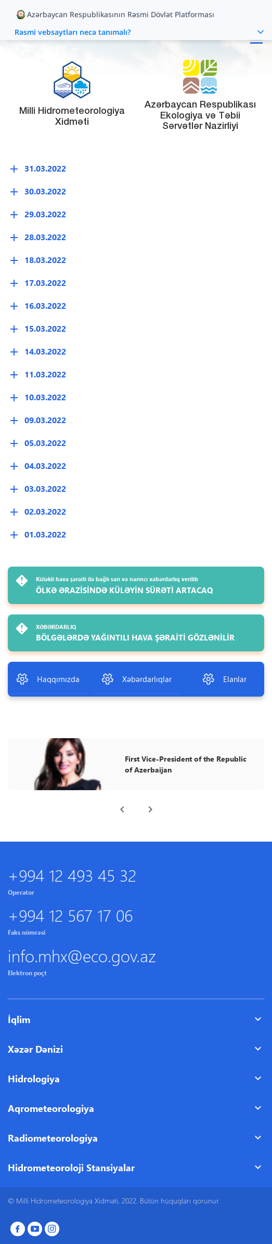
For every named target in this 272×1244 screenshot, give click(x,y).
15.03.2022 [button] (45, 328)
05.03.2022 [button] (45, 442)
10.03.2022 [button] (45, 396)
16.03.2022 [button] (45, 305)
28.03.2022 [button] (45, 236)
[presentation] (122, 809)
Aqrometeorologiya (51, 1108)
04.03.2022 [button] (45, 465)
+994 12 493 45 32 (72, 874)
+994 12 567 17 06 (70, 914)
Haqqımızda (48, 679)
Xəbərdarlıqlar (136, 679)
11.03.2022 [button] (45, 374)
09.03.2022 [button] (45, 419)
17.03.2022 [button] (45, 282)
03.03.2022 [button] (45, 488)
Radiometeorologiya (53, 1137)
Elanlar (224, 679)
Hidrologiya (34, 1078)
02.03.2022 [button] (45, 511)
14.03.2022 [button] (45, 351)
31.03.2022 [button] (45, 168)
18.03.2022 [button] (45, 259)
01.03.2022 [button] (45, 534)
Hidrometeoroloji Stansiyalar (71, 1167)
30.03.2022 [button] (45, 191)
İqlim (19, 1019)
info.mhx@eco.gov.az (82, 955)
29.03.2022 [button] (45, 213)
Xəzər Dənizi (35, 1048)
